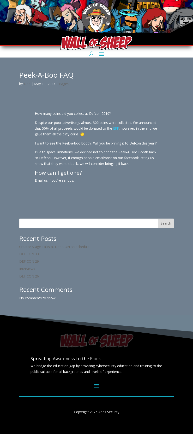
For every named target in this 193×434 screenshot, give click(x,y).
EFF (116, 128)
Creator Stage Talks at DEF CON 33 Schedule (54, 246)
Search (166, 223)
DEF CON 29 (29, 261)
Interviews (27, 268)
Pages (64, 83)
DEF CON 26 (29, 276)
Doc (27, 83)
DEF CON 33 (29, 254)
